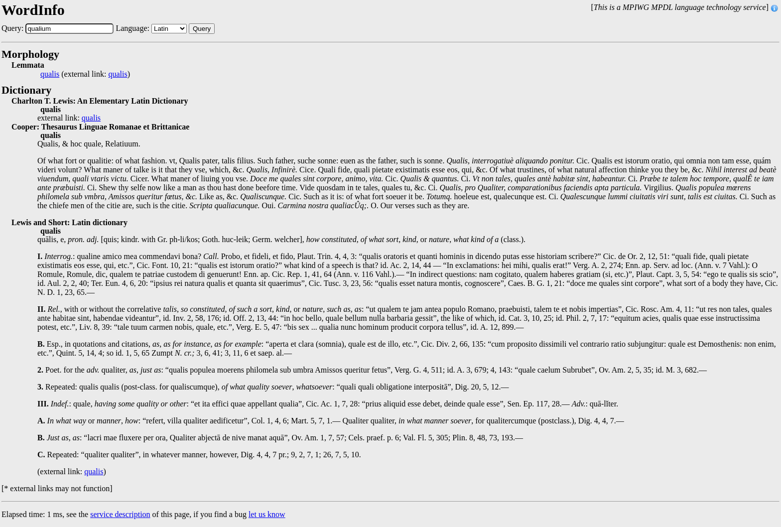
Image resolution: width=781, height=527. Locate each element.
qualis (49, 74)
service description (120, 514)
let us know (267, 514)
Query (202, 28)
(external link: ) (85, 74)
